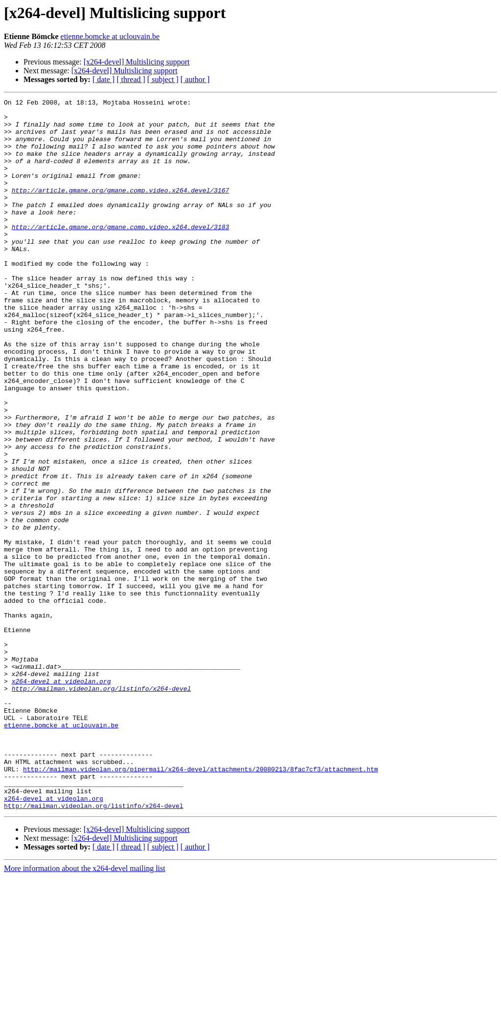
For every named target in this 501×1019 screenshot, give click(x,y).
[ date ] (103, 79)
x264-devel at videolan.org (61, 798)
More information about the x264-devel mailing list (84, 1010)
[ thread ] (130, 79)
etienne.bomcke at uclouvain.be (110, 36)
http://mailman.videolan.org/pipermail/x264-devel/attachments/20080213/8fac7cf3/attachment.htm (200, 903)
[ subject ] (163, 79)
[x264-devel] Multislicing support (137, 62)
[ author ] (195, 79)
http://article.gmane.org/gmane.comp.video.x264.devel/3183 (120, 253)
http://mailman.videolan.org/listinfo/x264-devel (101, 807)
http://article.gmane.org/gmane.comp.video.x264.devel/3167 (120, 209)
